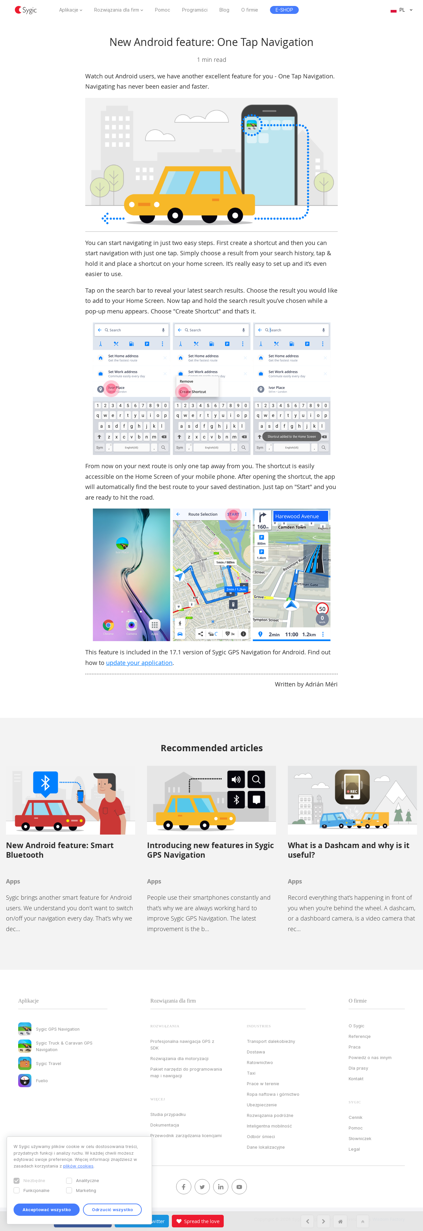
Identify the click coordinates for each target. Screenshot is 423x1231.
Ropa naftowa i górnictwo (273, 1094)
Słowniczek (360, 1138)
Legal (354, 1149)
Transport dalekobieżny (271, 1041)
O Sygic (356, 1025)
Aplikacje (68, 10)
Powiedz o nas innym (370, 1057)
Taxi (251, 1073)
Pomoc (162, 10)
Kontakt (356, 1078)
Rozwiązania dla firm (116, 10)
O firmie (249, 10)
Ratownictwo (260, 1062)
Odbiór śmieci (261, 1136)
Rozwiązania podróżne (270, 1115)
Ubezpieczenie (262, 1104)
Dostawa (256, 1051)
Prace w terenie (263, 1083)
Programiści (195, 10)
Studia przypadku (168, 1114)
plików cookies (78, 1166)
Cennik (356, 1117)
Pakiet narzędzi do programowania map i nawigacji (186, 1072)
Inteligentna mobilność (269, 1125)
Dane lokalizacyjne (266, 1147)
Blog (224, 10)
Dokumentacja (164, 1125)
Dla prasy (358, 1068)
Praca (355, 1046)
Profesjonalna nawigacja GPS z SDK (182, 1044)
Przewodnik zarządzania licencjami (186, 1135)
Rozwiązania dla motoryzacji (179, 1058)
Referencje (360, 1036)
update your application (139, 663)
